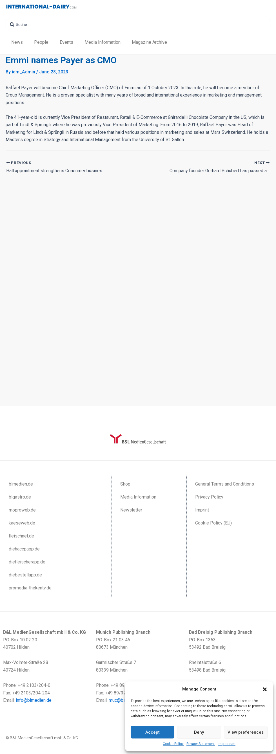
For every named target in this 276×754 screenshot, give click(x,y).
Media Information (102, 42)
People (41, 42)
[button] (265, 689)
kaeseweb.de (22, 523)
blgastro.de (20, 497)
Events (66, 42)
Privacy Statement (200, 744)
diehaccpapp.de (24, 549)
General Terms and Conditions (224, 484)
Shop (125, 484)
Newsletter (131, 510)
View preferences (246, 732)
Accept (152, 732)
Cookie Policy (173, 744)
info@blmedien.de (34, 700)
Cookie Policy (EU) (213, 523)
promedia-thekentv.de (30, 588)
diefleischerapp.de (27, 562)
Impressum (226, 744)
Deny (199, 732)
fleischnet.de (21, 536)
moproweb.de (22, 510)
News (17, 42)
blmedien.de (21, 484)
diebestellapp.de (25, 575)
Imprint (202, 510)
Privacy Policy (209, 497)
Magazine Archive (149, 42)
